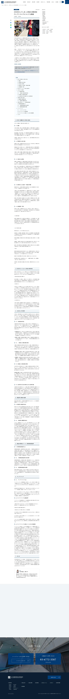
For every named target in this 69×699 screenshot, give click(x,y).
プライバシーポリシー (11, 693)
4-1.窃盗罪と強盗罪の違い (22, 99)
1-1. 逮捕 (19, 80)
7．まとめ (18, 114)
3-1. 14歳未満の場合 (21, 91)
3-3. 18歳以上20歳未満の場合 (22, 94)
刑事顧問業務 (15, 689)
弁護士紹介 (23, 682)
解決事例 (37, 682)
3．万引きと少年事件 (20, 90)
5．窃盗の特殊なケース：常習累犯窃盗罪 (23, 102)
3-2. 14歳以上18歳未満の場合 (23, 93)
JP (62, 1)
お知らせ (51, 682)
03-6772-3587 (25, 67)
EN (60, 1)
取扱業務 (10, 682)
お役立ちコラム (44, 682)
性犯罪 (47, 33)
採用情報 (23, 686)
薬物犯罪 (52, 29)
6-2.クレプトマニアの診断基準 (23, 111)
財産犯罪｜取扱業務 (17, 64)
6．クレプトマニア (20, 108)
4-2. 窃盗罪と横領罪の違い (22, 100)
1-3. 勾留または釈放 (21, 83)
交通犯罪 (10, 689)
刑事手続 (20, 16)
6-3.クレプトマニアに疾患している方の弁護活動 (26, 112)
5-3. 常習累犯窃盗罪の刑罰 (22, 106)
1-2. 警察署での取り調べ (22, 82)
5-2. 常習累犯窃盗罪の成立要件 (23, 105)
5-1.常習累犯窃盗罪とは (21, 103)
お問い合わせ (53, 677)
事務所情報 (58, 682)
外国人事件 (44, 29)
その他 (47, 30)
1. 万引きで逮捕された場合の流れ (22, 79)
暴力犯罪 (44, 33)
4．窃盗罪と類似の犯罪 (20, 97)
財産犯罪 (16, 9)
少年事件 (48, 29)
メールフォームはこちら (20, 660)
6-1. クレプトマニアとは (22, 109)
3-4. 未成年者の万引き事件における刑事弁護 (25, 96)
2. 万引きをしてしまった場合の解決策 (23, 88)
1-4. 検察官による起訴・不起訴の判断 (24, 85)
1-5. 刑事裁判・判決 (21, 86)
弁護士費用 (30, 682)
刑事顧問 (50, 30)
